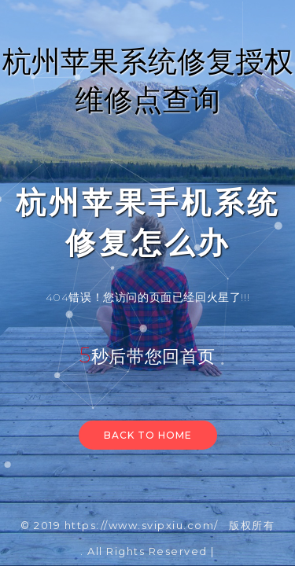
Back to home (148, 435)
